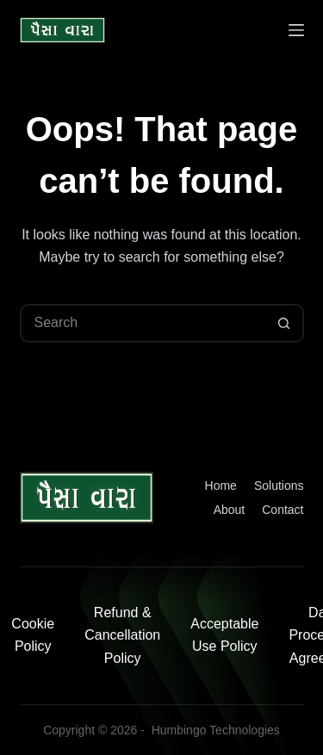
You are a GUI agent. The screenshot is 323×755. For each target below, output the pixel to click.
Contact (282, 510)
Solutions (279, 485)
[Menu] (296, 30)
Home (221, 485)
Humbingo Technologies (216, 730)
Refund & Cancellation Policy (122, 635)
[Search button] (284, 323)
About (229, 510)
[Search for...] (142, 323)
